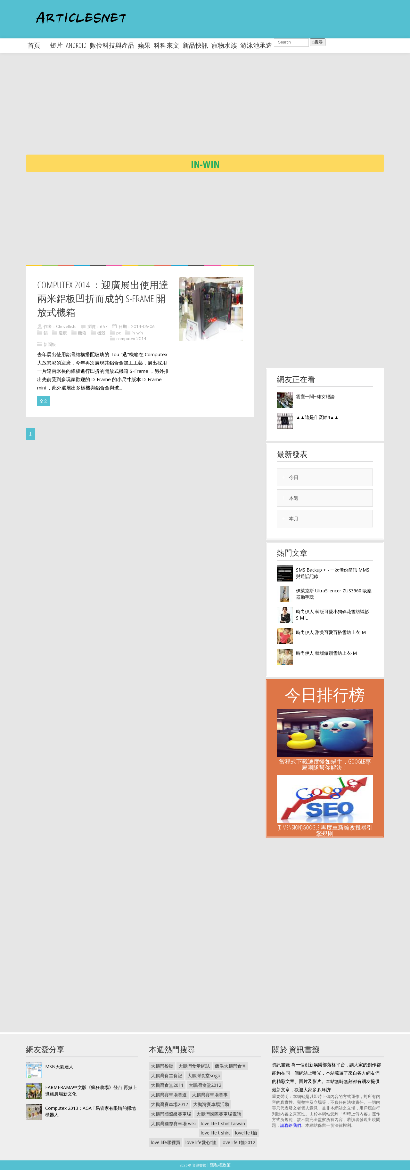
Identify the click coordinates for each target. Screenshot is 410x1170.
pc (118, 332)
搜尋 (317, 42)
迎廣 (63, 332)
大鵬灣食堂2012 (205, 1085)
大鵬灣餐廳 (162, 1066)
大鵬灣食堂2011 (167, 1085)
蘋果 (144, 45)
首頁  (37, 45)
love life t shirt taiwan (223, 1123)
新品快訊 (195, 45)
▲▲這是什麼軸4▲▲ (317, 417)
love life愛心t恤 (201, 1142)
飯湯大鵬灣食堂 (230, 1066)
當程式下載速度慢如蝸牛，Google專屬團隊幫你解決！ (325, 764)
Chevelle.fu (66, 326)
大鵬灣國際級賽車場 (171, 1114)
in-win (137, 332)
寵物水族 (224, 45)
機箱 (82, 332)
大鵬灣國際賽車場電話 (218, 1114)
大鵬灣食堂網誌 (194, 1066)
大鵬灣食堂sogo (203, 1075)
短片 (56, 45)
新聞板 (50, 344)
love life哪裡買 (165, 1142)
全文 (43, 401)
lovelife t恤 (246, 1133)
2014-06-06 (143, 326)
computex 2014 (131, 338)
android (76, 45)
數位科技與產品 (112, 45)
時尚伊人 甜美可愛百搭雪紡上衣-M (331, 632)
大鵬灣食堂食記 (166, 1075)
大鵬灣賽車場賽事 (210, 1095)
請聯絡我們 (290, 1125)
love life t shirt (215, 1133)
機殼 (101, 332)
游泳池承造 (256, 45)
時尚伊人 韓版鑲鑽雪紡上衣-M (326, 653)
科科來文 (166, 45)
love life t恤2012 (238, 1142)
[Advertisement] (218, 109)
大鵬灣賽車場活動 (211, 1104)
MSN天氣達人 (59, 1066)
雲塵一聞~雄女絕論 (315, 396)
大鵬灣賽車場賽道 (169, 1095)
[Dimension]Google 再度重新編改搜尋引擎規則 (325, 830)
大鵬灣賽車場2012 (169, 1104)
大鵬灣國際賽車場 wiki (173, 1123)
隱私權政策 (220, 1164)
